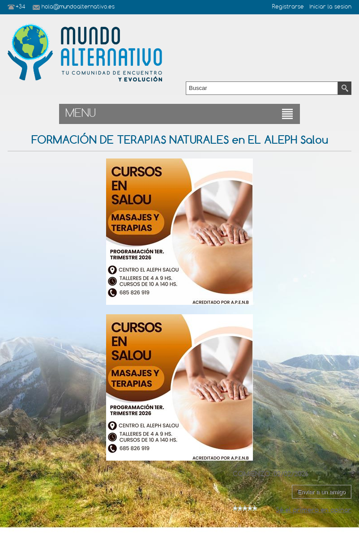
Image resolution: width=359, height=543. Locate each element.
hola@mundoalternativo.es (78, 7)
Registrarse (288, 7)
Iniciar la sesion (330, 7)
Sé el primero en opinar (313, 509)
